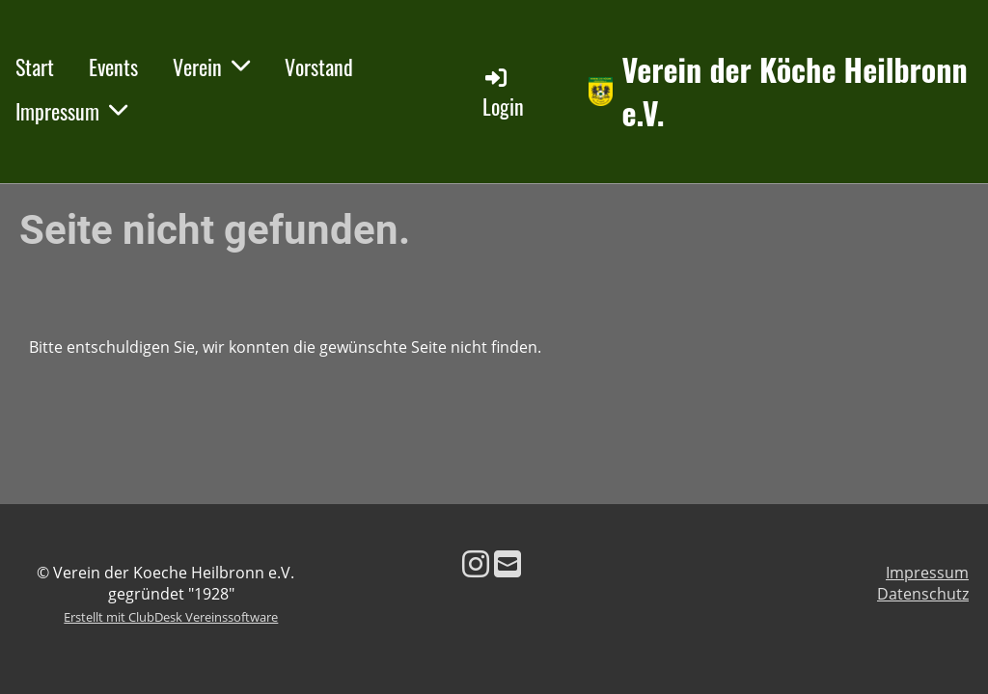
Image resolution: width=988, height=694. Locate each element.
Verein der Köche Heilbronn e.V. (795, 91)
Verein (211, 66)
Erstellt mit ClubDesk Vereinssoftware (171, 617)
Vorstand (319, 66)
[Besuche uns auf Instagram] (475, 563)
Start (34, 66)
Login (503, 93)
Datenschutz (923, 593)
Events (113, 66)
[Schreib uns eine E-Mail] (507, 563)
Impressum (71, 110)
